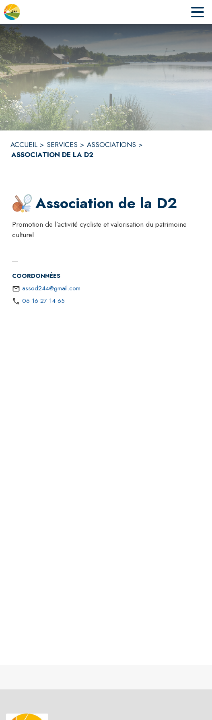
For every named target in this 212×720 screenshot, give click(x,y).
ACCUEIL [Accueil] (23, 144)
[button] (22, 203)
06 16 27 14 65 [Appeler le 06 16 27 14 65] (43, 300)
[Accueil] (12, 12)
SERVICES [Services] (62, 144)
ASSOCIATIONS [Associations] (111, 144)
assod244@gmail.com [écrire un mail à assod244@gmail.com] (51, 288)
